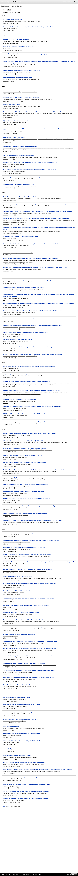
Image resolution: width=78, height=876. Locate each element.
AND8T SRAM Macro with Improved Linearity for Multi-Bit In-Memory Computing (24, 421)
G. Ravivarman (19, 198)
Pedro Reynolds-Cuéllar (68, 220)
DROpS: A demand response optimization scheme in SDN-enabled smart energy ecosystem (27, 554)
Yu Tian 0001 (38, 260)
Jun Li (45, 793)
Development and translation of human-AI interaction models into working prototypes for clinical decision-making (33, 111)
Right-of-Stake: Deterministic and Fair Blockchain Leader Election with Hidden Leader (25, 513)
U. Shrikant (13, 713)
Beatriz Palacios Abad (13, 79)
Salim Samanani (32, 231)
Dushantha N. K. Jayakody (49, 471)
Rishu (12, 64)
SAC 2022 (5, 350)
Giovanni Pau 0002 (13, 686)
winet (4, 594)
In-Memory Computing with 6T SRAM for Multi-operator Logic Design (21, 97)
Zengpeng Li (6, 457)
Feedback (38, 874)
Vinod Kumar (21, 164)
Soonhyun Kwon (29, 650)
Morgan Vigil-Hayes (59, 148)
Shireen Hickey (63, 113)
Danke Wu (12, 679)
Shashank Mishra (26, 205)
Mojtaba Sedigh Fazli (22, 260)
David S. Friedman (13, 262)
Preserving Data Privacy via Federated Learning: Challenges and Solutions (22, 455)
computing (5, 410)
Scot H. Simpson (40, 231)
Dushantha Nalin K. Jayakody (20, 442)
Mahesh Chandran (35, 21)
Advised (9, 9)
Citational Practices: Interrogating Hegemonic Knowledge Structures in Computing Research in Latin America (31, 390)
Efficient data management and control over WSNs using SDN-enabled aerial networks (25, 484)
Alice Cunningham (47, 113)
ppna (4, 370)
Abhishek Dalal (22, 771)
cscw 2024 (5, 159)
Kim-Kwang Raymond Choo (49, 665)
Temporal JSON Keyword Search (11, 104)
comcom (5, 722)
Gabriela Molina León (28, 220)
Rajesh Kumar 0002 (49, 628)
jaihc (4, 544)
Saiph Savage (6, 222)
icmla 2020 (6, 502)
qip (4, 601)
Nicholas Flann (23, 415)
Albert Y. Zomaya (57, 578)
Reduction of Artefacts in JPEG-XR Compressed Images (17, 576)
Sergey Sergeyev (15, 493)
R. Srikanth (19, 713)
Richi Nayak (15, 375)
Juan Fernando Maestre (39, 220)
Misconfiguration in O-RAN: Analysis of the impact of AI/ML (18, 184)
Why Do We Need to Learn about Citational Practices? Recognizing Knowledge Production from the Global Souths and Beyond (36, 218)
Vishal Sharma (26, 21)
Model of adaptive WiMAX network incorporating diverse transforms (21, 590)
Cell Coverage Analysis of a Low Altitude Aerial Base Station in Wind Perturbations (24, 619)
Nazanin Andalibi (52, 157)
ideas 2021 (6, 417)
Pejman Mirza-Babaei (23, 157)
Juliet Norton (22, 614)
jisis (4, 708)
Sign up (75, 1)
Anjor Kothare (21, 375)
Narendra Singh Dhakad (9, 99)
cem (4, 459)
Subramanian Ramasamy (26, 628)
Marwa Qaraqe (29, 507)
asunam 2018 (6, 751)
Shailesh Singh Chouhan (32, 764)
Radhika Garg (26, 385)
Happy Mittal (25, 728)
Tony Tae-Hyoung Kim (35, 269)
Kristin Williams (50, 220)
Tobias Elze (59, 260)
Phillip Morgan (6, 115)
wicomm (5, 536)
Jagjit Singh (21, 585)
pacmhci (5, 314)
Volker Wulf (45, 157)
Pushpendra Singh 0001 (9, 140)
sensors (5, 580)
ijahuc (4, 630)
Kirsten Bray (14, 253)
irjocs (4, 66)
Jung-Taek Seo (19, 672)
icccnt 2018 (6, 737)
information (6, 444)
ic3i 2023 (5, 200)
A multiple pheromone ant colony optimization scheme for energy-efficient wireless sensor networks (29, 433)
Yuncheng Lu (20, 269)
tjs (3, 173)
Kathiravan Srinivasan (17, 450)
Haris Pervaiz (32, 621)
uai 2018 (5, 730)
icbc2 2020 (6, 516)
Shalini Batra (24, 556)
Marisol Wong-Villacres (40, 383)
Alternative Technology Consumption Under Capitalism (17, 77)
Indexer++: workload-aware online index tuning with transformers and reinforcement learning (27, 347)
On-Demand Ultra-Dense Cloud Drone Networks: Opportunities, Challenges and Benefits (26, 791)
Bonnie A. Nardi (41, 148)
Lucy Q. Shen (21, 262)
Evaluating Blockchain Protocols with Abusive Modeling (17, 339)
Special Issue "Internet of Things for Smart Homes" (16, 684)
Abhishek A (20, 21)
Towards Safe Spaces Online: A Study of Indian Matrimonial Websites (21, 612)
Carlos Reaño (31, 281)
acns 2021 (5, 403)
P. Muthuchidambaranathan (53, 442)
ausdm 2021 (6, 377)
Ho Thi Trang (14, 578)
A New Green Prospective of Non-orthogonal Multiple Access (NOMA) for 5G (23, 440)
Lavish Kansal (6, 585)
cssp (4, 101)
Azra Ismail (13, 238)
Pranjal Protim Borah (17, 385)
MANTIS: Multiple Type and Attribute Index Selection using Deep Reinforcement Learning (26, 413)
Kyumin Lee (14, 408)
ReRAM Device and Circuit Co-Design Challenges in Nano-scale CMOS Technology (24, 462)
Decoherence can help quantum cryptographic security (17, 712)
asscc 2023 (6, 271)
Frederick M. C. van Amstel (15, 220)
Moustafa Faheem (7, 281)
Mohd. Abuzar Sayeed (8, 486)
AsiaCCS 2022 (6, 343)
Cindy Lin (39, 157)
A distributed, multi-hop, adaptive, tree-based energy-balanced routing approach (24, 547)
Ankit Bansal (31, 64)
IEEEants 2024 (7, 93)
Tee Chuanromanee (43, 385)
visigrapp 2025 (6, 74)
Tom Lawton (26, 113)
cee (4, 565)
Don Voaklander (49, 231)
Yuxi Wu (5, 79)
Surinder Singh (14, 334)
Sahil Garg (17, 556)
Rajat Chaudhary (17, 92)
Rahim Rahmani (20, 534)
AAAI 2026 (5, 23)
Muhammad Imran (41, 571)
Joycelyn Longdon (57, 139)
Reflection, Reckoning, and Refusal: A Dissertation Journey (18, 46)
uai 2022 (5, 357)
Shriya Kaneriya (22, 522)
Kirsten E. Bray (14, 312)
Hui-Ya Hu (26, 450)
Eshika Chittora (19, 99)
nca (4, 788)
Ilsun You (56, 522)
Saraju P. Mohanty (22, 457)
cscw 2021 (5, 386)
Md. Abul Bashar (7, 375)
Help (17, 874)
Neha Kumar (14, 157)
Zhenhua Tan (6, 679)
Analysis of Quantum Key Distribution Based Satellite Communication (21, 733)
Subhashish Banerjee (16, 600)
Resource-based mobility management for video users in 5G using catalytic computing (25, 798)
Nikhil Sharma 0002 (41, 442)
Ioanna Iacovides (18, 113)
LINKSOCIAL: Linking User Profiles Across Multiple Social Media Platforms (22, 740)
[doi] (17, 23)
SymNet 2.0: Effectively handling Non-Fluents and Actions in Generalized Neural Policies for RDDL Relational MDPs (33, 354)
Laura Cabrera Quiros (68, 139)
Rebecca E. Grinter (28, 253)
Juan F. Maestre (44, 392)
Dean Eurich (56, 231)
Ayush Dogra (25, 64)
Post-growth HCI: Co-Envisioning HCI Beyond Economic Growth (20, 146)
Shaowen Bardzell (11, 149)
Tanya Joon (14, 231)
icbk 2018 (5, 744)
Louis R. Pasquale (51, 260)
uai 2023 (5, 247)
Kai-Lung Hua (6, 578)
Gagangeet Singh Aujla (8, 556)
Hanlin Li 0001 (30, 79)
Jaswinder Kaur (23, 493)
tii (3, 666)
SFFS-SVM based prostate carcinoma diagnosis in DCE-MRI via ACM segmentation (24, 448)
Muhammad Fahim (7, 289)
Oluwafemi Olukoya (21, 122)
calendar (14, 1)
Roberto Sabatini (15, 628)
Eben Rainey (29, 72)
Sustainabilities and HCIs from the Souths (14, 137)
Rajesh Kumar (14, 636)
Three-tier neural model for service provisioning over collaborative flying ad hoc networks (26, 784)
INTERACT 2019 (7, 616)
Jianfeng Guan (6, 571)
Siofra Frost (17, 178)
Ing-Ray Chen (26, 657)
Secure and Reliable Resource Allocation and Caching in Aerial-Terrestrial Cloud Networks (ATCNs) (29, 670)
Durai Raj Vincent (19, 471)
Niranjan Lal (14, 131)
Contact (8, 874)
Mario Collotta (51, 650)
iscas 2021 (5, 424)
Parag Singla (26, 245)
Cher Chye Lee (7, 401)
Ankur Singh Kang (15, 298)
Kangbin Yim (19, 657)
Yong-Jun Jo (27, 269)
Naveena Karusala (50, 383)
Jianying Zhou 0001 (26, 341)
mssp (4, 451)
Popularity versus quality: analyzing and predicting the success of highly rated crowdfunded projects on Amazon (32, 406)
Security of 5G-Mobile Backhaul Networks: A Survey (16, 697)
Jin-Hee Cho (33, 657)
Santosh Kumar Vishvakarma (45, 99)
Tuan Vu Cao (24, 289)
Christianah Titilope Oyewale (18, 139)
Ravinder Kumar (15, 721)
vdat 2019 (5, 773)
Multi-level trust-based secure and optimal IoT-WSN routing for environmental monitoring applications (29, 169)
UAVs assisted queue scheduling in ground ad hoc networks (19, 634)
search (19, 1)
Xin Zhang (5, 269)
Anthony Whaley (41, 479)
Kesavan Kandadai (38, 375)
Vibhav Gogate (32, 728)
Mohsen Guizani (28, 672)
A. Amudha (33, 205)
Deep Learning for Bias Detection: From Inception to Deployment (20, 374)
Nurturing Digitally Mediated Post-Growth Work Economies (18, 155)
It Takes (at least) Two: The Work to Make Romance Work (18, 251)
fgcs (4, 509)
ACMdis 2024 (6, 117)
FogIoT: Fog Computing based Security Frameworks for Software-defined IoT (23, 90)
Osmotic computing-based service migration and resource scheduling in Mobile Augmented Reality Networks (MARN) (34, 506)
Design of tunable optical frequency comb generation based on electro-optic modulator (26, 332)
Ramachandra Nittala (8, 205)
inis (4, 321)
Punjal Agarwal (48, 450)
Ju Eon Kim (14, 423)
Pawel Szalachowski (16, 341)
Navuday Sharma (7, 621)
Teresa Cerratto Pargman (26, 394)
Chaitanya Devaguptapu (26, 41)
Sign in (72, 1)
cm (4, 795)
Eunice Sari (50, 139)
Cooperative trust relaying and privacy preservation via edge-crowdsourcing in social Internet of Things (30, 641)
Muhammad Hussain (8, 113)
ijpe (4, 30)
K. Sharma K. (14, 28)
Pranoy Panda (6, 41)
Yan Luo (45, 260)
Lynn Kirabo (31, 383)
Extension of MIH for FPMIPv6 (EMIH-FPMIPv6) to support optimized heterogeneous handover (27, 569)
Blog (30, 874)
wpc (4, 300)
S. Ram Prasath (36, 198)
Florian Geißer (21, 356)
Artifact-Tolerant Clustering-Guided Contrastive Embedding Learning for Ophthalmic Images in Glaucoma (30, 258)
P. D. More (47, 205)
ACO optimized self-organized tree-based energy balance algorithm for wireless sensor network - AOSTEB (30, 540)
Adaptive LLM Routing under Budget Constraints (16, 39)
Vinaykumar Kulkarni (22, 231)
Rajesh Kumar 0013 (19, 486)
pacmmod (5, 108)
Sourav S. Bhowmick (27, 106)
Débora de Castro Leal (22, 392)
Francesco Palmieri (43, 650)
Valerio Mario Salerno (23, 686)
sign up (9, 806)
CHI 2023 (5, 254)
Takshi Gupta (6, 706)
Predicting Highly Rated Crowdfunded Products (15, 748)
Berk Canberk (31, 289)
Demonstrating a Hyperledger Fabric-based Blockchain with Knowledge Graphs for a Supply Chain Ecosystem (32, 177)
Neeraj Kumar (22, 721)
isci (4, 558)
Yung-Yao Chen (32, 578)
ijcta (4, 766)
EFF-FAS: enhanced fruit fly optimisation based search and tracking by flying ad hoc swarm (27, 627)
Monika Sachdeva (25, 435)
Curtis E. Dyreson (15, 55)
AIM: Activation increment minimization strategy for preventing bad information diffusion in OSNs (28, 677)
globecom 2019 (7, 623)
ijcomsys (5, 488)
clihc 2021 (5, 395)
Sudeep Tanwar (7, 522)
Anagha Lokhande (11, 260)
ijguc (4, 133)
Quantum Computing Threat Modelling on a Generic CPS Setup (19, 399)
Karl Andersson (7, 534)
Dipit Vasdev (13, 305)
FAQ (34, 874)
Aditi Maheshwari (7, 479)
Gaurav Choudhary (7, 563)
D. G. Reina (14, 778)
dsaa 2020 (5, 480)
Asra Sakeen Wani (42, 139)
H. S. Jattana (42, 771)
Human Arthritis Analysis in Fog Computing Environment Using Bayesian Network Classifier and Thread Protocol (32, 520)
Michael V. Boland (67, 260)
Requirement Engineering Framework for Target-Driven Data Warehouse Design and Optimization (28, 26)
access (5, 291)
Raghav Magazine (15, 41)
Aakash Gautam (33, 157)
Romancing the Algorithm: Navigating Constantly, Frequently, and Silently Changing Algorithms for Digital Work (32, 310)
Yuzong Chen (27, 423)
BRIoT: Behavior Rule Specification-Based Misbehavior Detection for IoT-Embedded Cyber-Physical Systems (31, 656)
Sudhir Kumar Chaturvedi (9, 198)
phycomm (5, 759)
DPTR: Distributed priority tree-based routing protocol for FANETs (20, 719)
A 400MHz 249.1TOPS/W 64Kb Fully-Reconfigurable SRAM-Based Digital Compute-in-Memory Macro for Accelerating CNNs (35, 267)
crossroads (6, 50)
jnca (4, 652)
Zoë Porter (39, 113)
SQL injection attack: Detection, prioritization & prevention (18, 120)
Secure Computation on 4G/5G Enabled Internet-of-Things (18, 533)
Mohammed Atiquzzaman (30, 571)
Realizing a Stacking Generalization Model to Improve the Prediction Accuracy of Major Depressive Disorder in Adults (33, 469)
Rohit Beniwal (14, 164)
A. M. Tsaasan (29, 614)
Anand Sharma (21, 131)
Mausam (20, 245)
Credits (13, 874)
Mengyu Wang (29, 262)
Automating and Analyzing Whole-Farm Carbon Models (17, 477)
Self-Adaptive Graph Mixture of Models (13, 19)
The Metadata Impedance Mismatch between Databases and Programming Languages (25, 54)
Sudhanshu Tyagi (31, 522)
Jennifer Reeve (25, 479)
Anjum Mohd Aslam (8, 92)
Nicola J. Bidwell (58, 220)
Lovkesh (21, 334)
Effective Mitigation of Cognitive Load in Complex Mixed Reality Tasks (21, 70)
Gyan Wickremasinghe (8, 178)
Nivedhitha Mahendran (8, 471)
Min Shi (5, 260)
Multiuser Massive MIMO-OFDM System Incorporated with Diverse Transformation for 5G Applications (29, 583)
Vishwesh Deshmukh (56, 198)
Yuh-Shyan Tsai (33, 450)
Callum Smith (6, 72)
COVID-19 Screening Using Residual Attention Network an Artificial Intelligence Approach (26, 498)
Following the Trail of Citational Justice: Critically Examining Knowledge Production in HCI (26, 381)
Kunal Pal (19, 305)
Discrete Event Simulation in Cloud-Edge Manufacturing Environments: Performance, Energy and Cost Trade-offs (32, 280)
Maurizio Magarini (24, 621)
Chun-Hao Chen (41, 578)
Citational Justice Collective (10, 383)
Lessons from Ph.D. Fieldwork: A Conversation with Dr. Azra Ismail (20, 236)
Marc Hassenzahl (49, 148)
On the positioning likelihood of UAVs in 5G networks (17, 755)
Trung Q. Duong (39, 289)
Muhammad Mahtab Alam (42, 621)
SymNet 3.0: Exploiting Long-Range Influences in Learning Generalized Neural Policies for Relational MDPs (31, 243)
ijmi (4, 233)
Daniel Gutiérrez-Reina (36, 665)
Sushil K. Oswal (14, 222)
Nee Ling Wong (14, 115)
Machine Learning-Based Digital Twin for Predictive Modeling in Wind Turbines (23, 287)
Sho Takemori (36, 41)
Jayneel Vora (14, 522)
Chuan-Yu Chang (7, 450)
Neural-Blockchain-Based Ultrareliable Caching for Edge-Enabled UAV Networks (24, 663)
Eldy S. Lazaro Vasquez (31, 139)
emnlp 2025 (6, 43)
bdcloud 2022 (6, 283)
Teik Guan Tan (14, 401)
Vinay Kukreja (17, 64)
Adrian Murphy (16, 281)
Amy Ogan (5, 220)
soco (4, 437)
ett (3, 166)
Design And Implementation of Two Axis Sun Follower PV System (20, 196)
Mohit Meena (6, 21)
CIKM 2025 (6, 57)
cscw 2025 (5, 81)
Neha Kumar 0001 (21, 149)
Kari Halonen (41, 764)
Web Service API (24, 874)
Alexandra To (37, 79)
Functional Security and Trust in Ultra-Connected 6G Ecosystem (20, 318)
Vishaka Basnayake (8, 442)
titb (4, 263)
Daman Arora (14, 245)
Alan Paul (5, 122)
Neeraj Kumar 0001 (40, 522)
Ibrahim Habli (55, 113)
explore (9, 1)
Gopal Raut (26, 99)
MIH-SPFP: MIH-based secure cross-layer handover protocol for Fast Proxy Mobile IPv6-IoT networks (29, 648)
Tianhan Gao (19, 679)
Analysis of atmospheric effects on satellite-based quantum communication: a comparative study (28, 598)
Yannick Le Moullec (54, 621)
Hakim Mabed (63, 442)
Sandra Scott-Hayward (32, 186)
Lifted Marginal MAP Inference (11, 726)
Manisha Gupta (7, 298)
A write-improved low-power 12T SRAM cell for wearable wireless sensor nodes (23, 762)
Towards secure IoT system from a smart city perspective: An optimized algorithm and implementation (30, 162)
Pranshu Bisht (14, 771)
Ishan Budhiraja (26, 92)
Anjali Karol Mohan (32, 148)
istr (4, 124)
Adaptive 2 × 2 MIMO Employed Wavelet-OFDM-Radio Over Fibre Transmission (23, 491)
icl (3, 609)
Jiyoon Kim (21, 650)
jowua (4, 701)
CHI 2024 (5, 142)
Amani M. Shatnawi (17, 106)
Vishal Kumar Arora (8, 368)
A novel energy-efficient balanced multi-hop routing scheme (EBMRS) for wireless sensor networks (29, 366)
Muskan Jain (6, 305)
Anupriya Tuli (14, 148)
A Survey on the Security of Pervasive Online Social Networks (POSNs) (21, 704)
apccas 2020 (6, 466)
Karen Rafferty (13, 72)
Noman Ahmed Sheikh (16, 728)
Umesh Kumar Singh (45, 198)
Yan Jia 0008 (70, 113)
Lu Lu (4, 464)
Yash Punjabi (13, 21)
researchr (3, 1)
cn (3, 188)
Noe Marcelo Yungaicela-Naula (10, 186)
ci (3, 307)
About (3, 874)
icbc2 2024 (6, 180)
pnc (4, 336)
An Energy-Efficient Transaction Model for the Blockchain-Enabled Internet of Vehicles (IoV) (27, 605)
